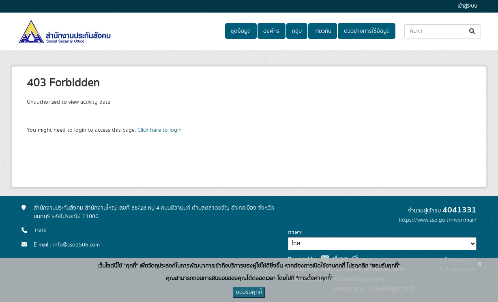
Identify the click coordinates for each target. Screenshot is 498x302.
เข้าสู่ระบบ (467, 6)
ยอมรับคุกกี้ (249, 292)
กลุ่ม (297, 31)
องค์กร (271, 31)
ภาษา (294, 233)
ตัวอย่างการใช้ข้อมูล (367, 31)
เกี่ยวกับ (322, 31)
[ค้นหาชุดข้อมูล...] (442, 31)
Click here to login (159, 130)
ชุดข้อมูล (241, 31)
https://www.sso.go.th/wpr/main (438, 220)
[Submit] (472, 31)
